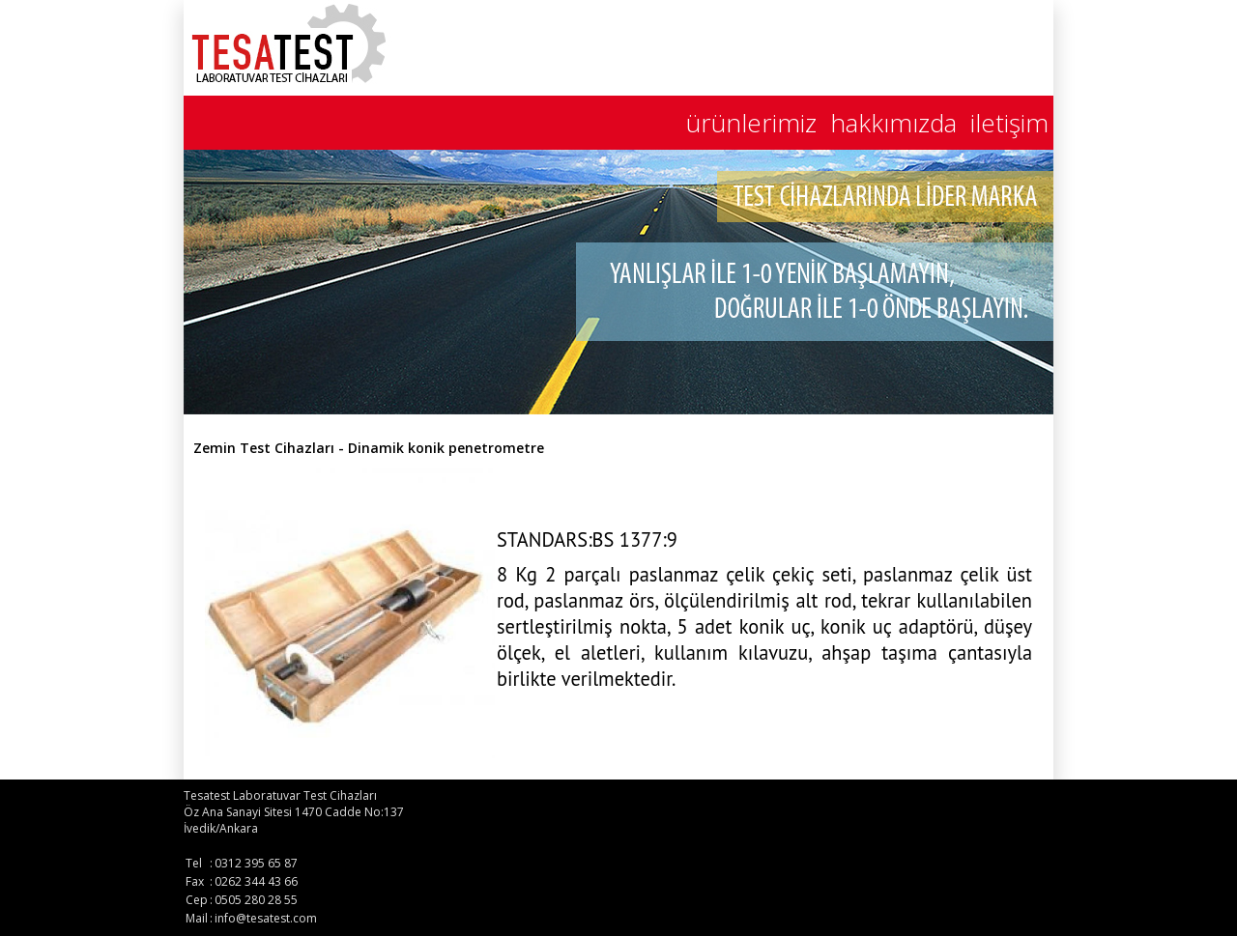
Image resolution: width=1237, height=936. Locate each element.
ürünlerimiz (751, 122)
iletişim (1009, 122)
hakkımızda (893, 122)
